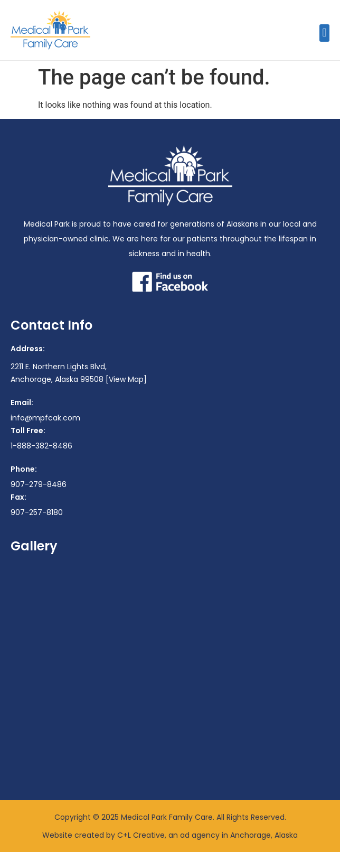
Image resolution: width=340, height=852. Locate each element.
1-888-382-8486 (41, 446)
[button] (324, 33)
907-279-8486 (39, 484)
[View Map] (126, 379)
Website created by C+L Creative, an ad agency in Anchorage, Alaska (170, 835)
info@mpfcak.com (45, 418)
